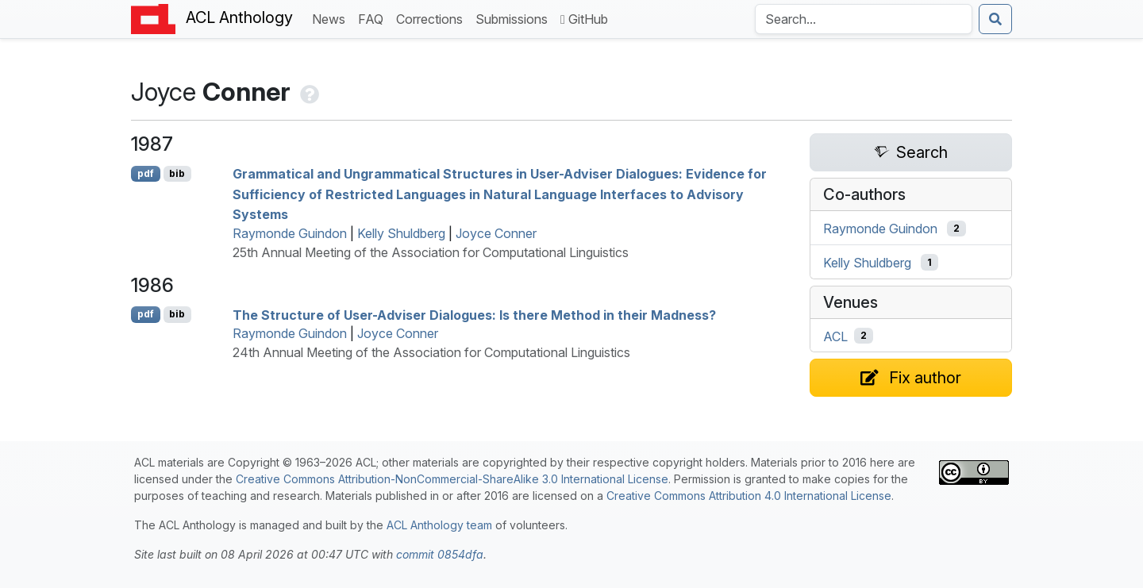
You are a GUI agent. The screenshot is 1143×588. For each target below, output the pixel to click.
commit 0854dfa (439, 554)
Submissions (514, 18)
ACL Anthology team (439, 525)
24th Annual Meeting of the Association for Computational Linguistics (431, 352)
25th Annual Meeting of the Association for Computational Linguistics (431, 252)
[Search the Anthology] (863, 19)
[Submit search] (995, 19)
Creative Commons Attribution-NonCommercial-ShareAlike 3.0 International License (452, 479)
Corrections (432, 18)
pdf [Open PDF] (145, 173)
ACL (835, 336)
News (332, 18)
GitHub (584, 19)
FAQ (374, 18)
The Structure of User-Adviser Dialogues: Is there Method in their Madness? (474, 314)
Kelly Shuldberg (401, 233)
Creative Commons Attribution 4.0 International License (748, 495)
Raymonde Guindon (290, 233)
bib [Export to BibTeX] (177, 173)
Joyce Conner (496, 233)
